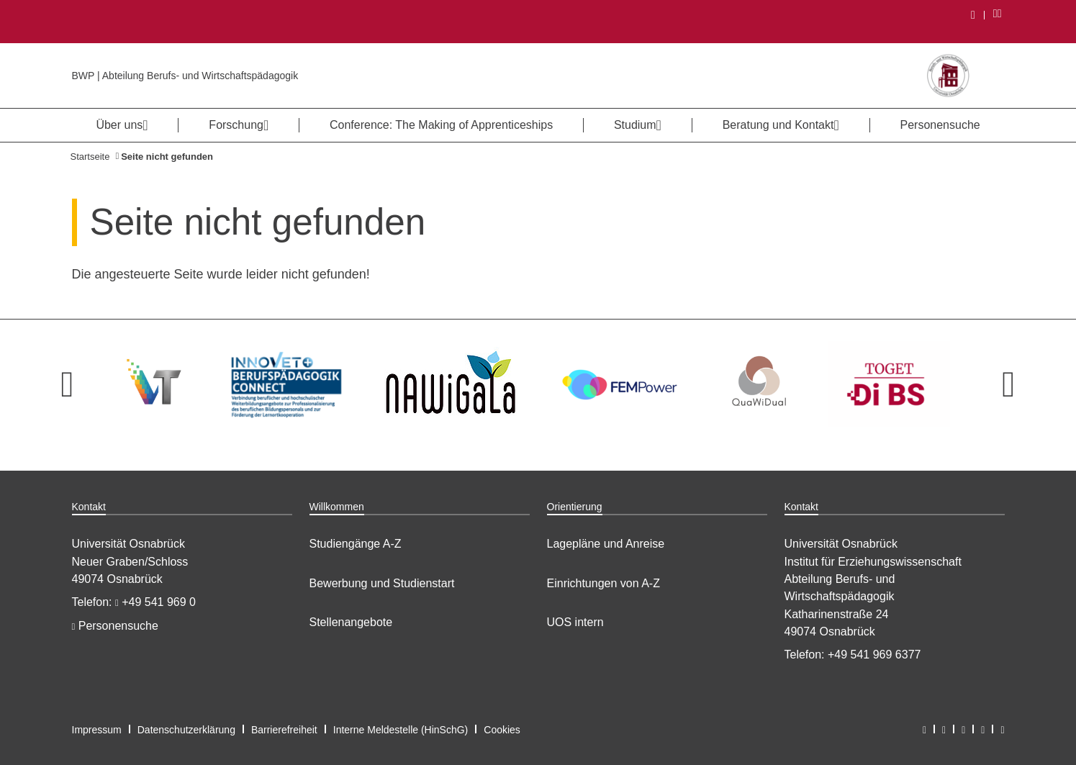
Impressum (97, 729)
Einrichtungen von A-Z (603, 583)
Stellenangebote (351, 622)
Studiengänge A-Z (355, 544)
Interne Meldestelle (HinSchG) (401, 729)
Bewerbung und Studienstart (382, 583)
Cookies (502, 729)
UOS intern (575, 622)
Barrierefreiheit (284, 729)
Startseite (90, 156)
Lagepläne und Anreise (606, 544)
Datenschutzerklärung (186, 729)
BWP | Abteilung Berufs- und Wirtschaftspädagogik (185, 75)
